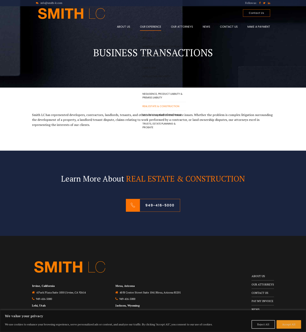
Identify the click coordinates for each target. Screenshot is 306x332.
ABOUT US (123, 27)
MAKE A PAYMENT (258, 27)
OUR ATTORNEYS (182, 27)
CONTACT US (229, 27)
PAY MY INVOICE (262, 301)
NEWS (206, 27)
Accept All (288, 324)
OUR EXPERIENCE (150, 27)
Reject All (263, 324)
